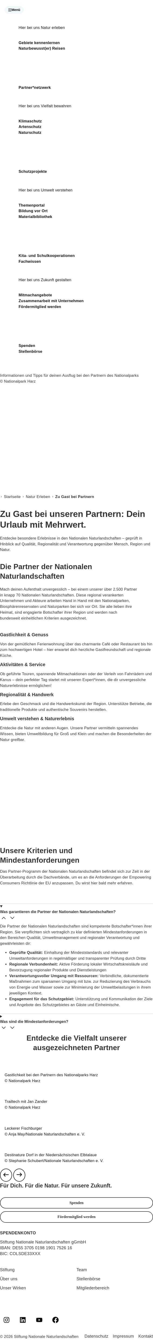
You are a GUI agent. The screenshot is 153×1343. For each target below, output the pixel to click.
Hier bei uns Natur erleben (42, 27)
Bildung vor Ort (33, 211)
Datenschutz (96, 1336)
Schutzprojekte (33, 171)
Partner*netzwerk (35, 87)
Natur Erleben (38, 497)
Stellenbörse (30, 351)
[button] (14, 10)
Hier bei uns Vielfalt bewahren (45, 106)
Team (82, 1269)
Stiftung (7, 1269)
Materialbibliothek (35, 217)
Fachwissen (30, 261)
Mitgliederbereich (93, 1288)
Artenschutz (30, 127)
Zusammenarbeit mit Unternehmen (51, 301)
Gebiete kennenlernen (39, 43)
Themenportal (32, 205)
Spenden (27, 345)
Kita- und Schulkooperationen (47, 255)
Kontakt (145, 1336)
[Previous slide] (6, 1175)
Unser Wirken (13, 1288)
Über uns (8, 1279)
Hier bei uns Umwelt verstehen (45, 190)
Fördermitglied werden (40, 307)
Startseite (12, 497)
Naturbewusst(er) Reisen (42, 48)
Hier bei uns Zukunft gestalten (45, 280)
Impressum (123, 1336)
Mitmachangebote (35, 295)
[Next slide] (19, 1175)
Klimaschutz (30, 121)
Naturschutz (30, 132)
